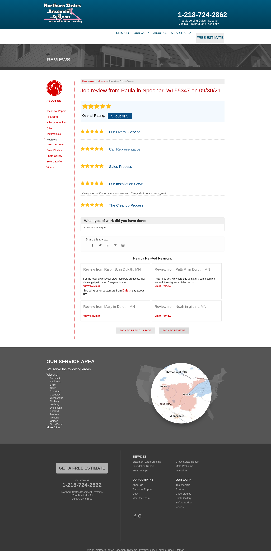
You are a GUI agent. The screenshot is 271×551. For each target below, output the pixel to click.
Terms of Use (165, 544)
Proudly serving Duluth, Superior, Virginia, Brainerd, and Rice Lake (199, 22)
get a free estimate (82, 462)
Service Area (180, 33)
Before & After (54, 155)
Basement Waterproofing (147, 455)
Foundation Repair (143, 460)
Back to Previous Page (135, 324)
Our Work (127, 33)
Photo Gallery (54, 149)
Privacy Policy (147, 544)
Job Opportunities (56, 116)
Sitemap (179, 544)
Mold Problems (184, 460)
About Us (152, 33)
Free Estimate (211, 33)
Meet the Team (55, 138)
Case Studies (54, 144)
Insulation (181, 464)
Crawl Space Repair (187, 455)
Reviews (51, 133)
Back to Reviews (173, 324)
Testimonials (53, 127)
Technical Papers (56, 105)
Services (102, 33)
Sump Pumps (140, 464)
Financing (52, 110)
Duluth (126, 284)
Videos (50, 161)
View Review (91, 280)
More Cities (53, 421)
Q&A (49, 122)
